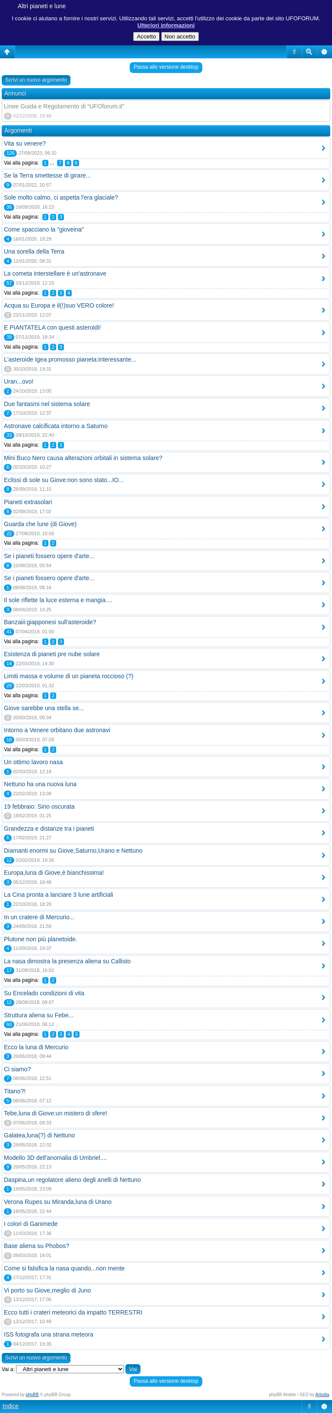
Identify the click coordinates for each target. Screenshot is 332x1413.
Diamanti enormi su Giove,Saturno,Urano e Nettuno (73, 850)
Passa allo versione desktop (166, 67)
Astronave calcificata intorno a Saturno (56, 425)
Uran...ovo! (18, 381)
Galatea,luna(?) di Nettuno (39, 1135)
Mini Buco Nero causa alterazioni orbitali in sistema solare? (83, 457)
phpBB (32, 1394)
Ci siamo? (17, 1069)
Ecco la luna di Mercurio (36, 1047)
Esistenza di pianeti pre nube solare (52, 654)
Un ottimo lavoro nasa (33, 762)
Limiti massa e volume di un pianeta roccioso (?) (69, 676)
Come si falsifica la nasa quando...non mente (64, 1268)
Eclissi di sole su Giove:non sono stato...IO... (64, 479)
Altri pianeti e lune (42, 6)
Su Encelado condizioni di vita (44, 993)
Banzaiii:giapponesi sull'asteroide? (50, 622)
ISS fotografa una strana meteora (48, 1334)
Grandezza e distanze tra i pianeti (49, 828)
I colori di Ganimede (31, 1223)
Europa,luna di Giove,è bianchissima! (54, 872)
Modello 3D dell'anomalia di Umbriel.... (55, 1157)
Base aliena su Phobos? (36, 1245)
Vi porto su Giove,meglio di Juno (47, 1290)
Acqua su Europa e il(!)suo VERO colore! (59, 305)
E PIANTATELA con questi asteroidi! (52, 327)
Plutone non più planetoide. (40, 939)
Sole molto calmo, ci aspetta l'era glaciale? (61, 197)
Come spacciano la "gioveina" (44, 229)
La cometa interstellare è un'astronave (55, 273)
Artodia (322, 1394)
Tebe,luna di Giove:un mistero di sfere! (55, 1113)
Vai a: (8, 1369)
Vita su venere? (25, 143)
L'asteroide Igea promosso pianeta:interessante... (70, 359)
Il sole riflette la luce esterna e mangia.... (58, 600)
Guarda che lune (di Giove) (40, 524)
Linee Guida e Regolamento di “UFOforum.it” (64, 106)
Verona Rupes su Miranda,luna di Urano (58, 1201)
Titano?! (15, 1091)
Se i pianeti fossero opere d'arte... (49, 555)
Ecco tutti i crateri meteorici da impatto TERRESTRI (73, 1312)
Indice (11, 1406)
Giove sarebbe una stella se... (44, 708)
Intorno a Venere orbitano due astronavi (57, 730)
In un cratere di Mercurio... (39, 917)
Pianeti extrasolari (28, 502)
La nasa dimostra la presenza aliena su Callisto (67, 961)
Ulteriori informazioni (166, 25)
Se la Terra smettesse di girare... (47, 175)
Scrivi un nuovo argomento (36, 80)
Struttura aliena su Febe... (38, 1015)
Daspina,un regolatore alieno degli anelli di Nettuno (72, 1179)
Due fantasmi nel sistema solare (47, 403)
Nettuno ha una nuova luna (40, 784)
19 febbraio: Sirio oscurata (39, 806)
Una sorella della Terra (34, 251)
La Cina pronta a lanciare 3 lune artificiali (58, 894)
